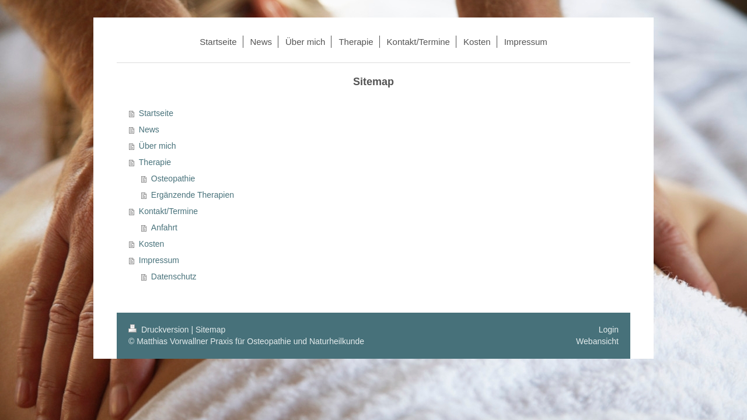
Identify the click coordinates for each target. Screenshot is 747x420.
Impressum (159, 260)
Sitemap (210, 329)
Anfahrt (164, 227)
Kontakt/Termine (168, 211)
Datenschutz (174, 276)
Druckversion (159, 329)
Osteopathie (173, 178)
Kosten (152, 244)
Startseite (156, 113)
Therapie (155, 162)
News (149, 129)
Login (609, 329)
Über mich (157, 145)
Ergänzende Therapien (192, 195)
